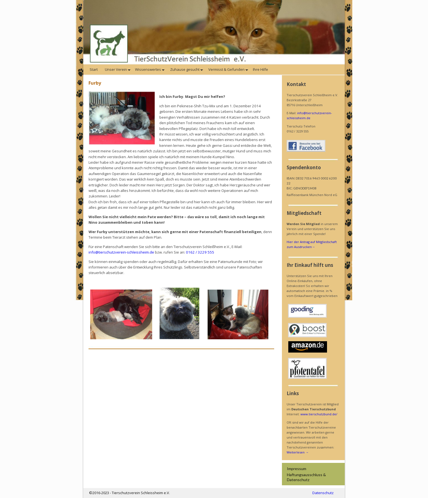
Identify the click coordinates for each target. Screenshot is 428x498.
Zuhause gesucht (187, 69)
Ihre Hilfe (261, 69)
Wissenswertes (151, 69)
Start (94, 69)
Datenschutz (323, 492)
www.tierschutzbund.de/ (318, 414)
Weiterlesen (297, 452)
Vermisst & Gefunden (228, 69)
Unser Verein (118, 69)
